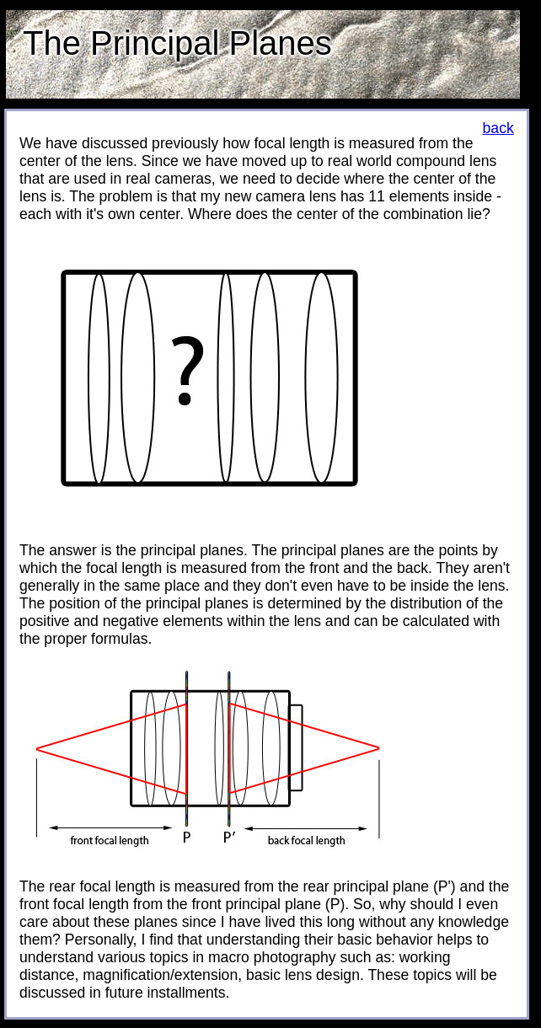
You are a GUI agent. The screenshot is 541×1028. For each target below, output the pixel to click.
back (498, 128)
